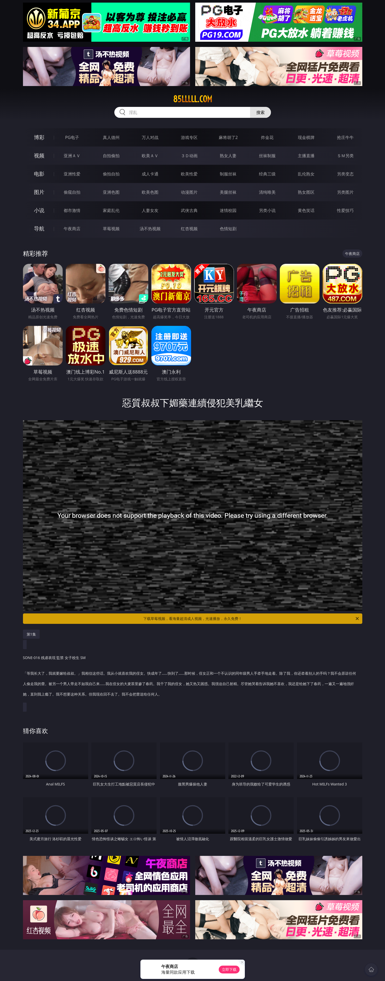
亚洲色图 (111, 192)
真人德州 (111, 137)
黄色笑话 (306, 210)
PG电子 (72, 137)
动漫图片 (189, 192)
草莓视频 (111, 228)
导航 (39, 228)
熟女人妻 (228, 156)
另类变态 (345, 174)
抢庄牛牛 (345, 137)
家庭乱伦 (111, 210)
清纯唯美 (267, 192)
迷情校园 (228, 210)
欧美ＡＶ (150, 156)
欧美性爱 (189, 174)
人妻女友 (150, 210)
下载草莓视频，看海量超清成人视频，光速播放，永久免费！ (251, 619)
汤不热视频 (150, 228)
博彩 (39, 137)
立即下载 (229, 969)
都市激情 (72, 210)
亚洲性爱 (72, 174)
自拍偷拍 (111, 156)
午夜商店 (72, 228)
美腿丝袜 (228, 192)
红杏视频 (189, 228)
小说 (39, 210)
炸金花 (267, 137)
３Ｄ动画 (189, 156)
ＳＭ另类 (345, 156)
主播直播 (306, 156)
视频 (39, 155)
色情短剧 (228, 228)
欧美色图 (150, 192)
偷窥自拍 (72, 192)
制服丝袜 (228, 174)
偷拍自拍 (111, 174)
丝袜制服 (267, 156)
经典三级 (267, 174)
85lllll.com (192, 99)
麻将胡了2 (228, 137)
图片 (39, 192)
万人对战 (150, 137)
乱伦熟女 (306, 174)
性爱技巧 (345, 210)
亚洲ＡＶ (72, 156)
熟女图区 (306, 192)
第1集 (31, 634)
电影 (39, 173)
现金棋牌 (306, 137)
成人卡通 (150, 174)
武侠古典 (189, 210)
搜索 (260, 112)
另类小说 (267, 210)
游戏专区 (189, 137)
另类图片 (345, 192)
